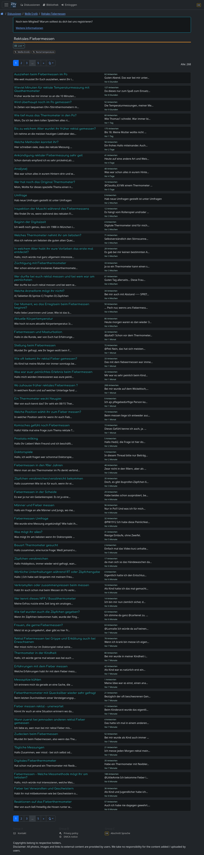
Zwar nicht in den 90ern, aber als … (125, 468)
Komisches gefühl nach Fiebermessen (42, 425)
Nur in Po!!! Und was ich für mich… (125, 508)
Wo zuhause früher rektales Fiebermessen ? (46, 385)
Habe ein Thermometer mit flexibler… (126, 764)
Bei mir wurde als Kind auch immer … (126, 737)
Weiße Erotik (31, 14)
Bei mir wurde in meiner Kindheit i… (125, 656)
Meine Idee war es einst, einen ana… (126, 683)
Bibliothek (50, 5)
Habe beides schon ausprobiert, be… (126, 495)
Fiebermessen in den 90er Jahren (38, 465)
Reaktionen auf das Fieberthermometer (43, 801)
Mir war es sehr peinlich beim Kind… (126, 375)
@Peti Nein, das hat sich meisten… (124, 349)
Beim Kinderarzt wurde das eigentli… (126, 709)
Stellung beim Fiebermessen (35, 345)
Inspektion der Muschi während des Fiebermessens (51, 208)
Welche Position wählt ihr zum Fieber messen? (47, 412)
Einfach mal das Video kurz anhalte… (126, 548)
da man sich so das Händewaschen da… (128, 562)
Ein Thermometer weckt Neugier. (38, 398)
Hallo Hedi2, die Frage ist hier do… (124, 442)
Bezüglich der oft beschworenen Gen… (127, 696)
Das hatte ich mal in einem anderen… (126, 723)
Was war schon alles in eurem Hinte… (126, 172)
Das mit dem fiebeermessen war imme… (128, 362)
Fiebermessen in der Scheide (35, 492)
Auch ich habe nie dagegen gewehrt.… (127, 805)
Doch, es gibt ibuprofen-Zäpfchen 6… (126, 482)
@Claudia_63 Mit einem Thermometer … (128, 185)
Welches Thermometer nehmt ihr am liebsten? (47, 235)
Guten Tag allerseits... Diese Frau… (124, 280)
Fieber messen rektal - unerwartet (38, 706)
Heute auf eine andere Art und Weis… (126, 158)
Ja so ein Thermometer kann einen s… (126, 266)
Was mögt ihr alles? (28, 532)
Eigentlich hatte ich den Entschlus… (125, 575)
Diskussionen (30, 5)
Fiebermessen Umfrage (31, 518)
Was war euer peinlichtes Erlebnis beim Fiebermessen (53, 372)
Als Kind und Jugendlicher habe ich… (126, 792)
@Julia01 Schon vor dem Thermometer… (128, 335)
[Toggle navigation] (6, 5)
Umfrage (20, 195)
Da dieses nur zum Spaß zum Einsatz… (127, 91)
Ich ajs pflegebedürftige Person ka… (125, 402)
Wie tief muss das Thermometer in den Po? (45, 115)
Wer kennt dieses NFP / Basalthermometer (45, 598)
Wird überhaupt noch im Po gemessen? (43, 102)
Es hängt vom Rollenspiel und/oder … (126, 212)
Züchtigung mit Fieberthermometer (40, 263)
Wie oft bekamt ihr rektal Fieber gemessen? (45, 358)
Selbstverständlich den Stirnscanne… (126, 239)
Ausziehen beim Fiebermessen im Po (40, 74)
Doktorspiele (23, 452)
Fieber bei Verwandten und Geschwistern (44, 788)
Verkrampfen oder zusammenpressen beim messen (51, 585)
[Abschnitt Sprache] (199, 5)
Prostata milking (26, 438)
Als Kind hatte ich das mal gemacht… (126, 588)
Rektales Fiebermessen (53, 14)
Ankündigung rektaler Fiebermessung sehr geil (48, 155)
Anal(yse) (20, 168)
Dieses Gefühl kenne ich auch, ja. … (125, 428)
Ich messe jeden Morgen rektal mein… (127, 751)
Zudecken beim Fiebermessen (36, 734)
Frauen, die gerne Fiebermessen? (38, 625)
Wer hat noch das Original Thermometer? (44, 182)
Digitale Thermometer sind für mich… (126, 225)
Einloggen (69, 5)
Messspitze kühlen (27, 679)
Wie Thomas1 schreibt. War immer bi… (127, 119)
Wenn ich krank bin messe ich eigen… (126, 642)
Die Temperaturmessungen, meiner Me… (128, 105)
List (18, 45)
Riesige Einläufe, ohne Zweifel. (122, 535)
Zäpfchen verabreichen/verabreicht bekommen (48, 478)
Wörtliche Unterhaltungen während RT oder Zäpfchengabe (57, 572)
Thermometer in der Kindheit (35, 653)
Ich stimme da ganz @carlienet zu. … (126, 615)
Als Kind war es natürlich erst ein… (124, 670)
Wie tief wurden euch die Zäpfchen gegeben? (47, 611)
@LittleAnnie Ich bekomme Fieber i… (126, 777)
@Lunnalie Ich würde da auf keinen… (126, 628)
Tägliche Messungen (29, 747)
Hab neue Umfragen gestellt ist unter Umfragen (133, 199)
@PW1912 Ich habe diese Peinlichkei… (127, 522)
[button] (50, 63)
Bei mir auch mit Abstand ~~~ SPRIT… (126, 294)
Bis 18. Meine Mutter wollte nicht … (125, 132)
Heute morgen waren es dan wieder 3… (128, 322)
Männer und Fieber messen (34, 505)
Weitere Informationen (29, 28)
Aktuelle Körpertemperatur (33, 318)
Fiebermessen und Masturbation (38, 332)
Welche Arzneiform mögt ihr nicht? (39, 291)
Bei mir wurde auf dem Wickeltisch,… (126, 388)
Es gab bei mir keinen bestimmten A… (126, 252)
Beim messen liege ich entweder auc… (127, 415)
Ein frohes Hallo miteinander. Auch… (126, 145)
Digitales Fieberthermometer (35, 760)
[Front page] (2, 14)
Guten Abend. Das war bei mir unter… (126, 77)
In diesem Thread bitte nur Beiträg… (126, 455)
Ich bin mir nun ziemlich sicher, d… (125, 602)
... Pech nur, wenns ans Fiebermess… (126, 307)
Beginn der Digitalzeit (30, 222)
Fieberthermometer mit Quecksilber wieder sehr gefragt (55, 693)
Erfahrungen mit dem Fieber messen (41, 666)
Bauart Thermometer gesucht (36, 545)
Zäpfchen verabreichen (31, 558)
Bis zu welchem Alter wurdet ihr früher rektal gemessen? (55, 128)
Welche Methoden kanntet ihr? (36, 142)
